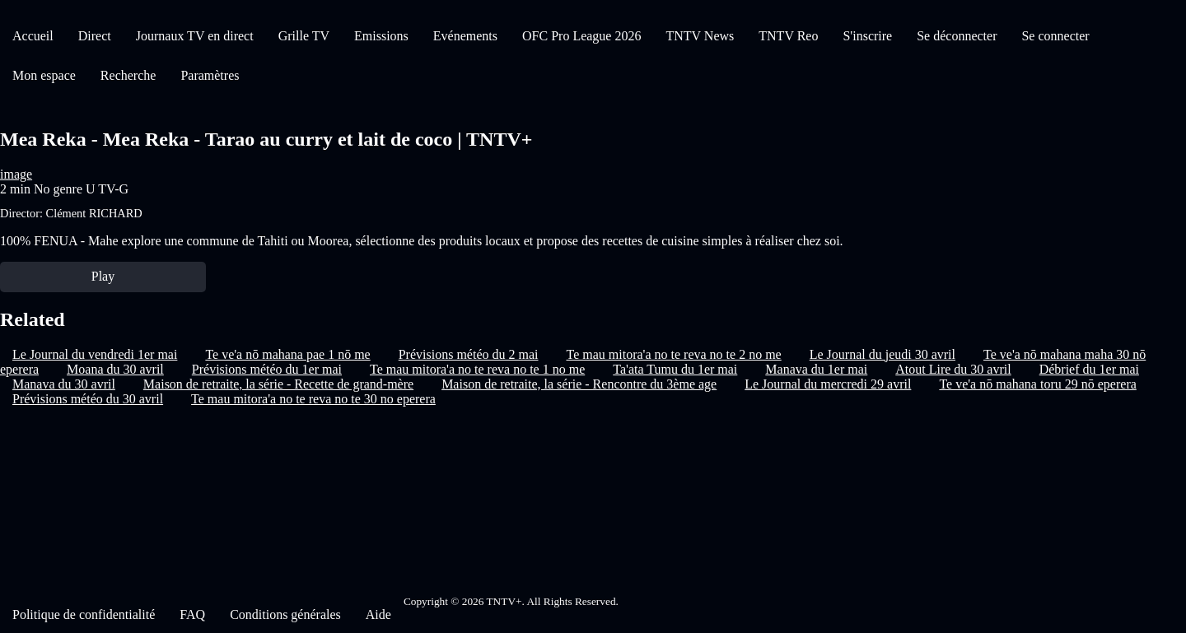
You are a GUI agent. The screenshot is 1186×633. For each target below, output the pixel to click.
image (16, 174)
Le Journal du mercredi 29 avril (828, 384)
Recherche (128, 75)
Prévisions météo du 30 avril (87, 399)
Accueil (33, 36)
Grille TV (303, 36)
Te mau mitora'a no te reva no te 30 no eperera (313, 399)
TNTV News (699, 36)
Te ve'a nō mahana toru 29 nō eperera (1037, 384)
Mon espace (44, 75)
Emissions (381, 36)
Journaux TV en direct (195, 36)
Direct (94, 36)
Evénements (465, 36)
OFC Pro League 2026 (581, 36)
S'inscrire (867, 36)
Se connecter (1055, 36)
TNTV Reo (788, 36)
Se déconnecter (957, 36)
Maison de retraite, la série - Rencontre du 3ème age (579, 384)
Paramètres (209, 75)
